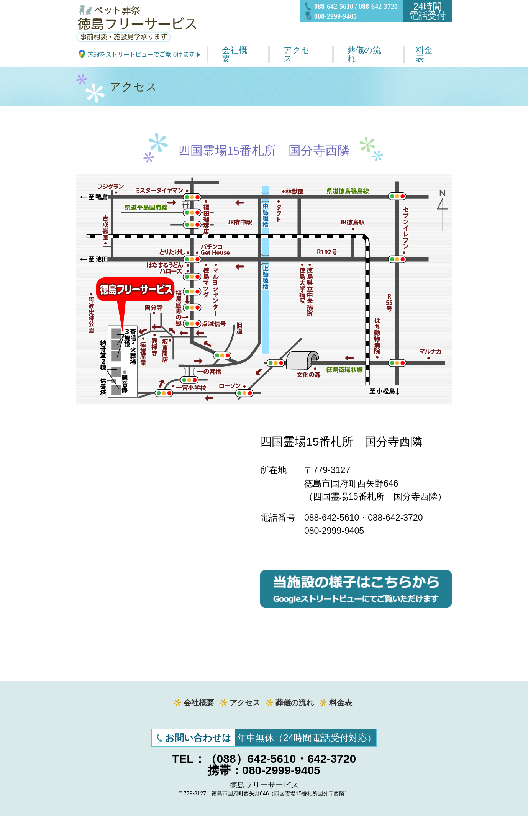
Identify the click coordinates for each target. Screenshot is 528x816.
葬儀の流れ (364, 54)
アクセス (297, 54)
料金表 (424, 54)
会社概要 (234, 54)
